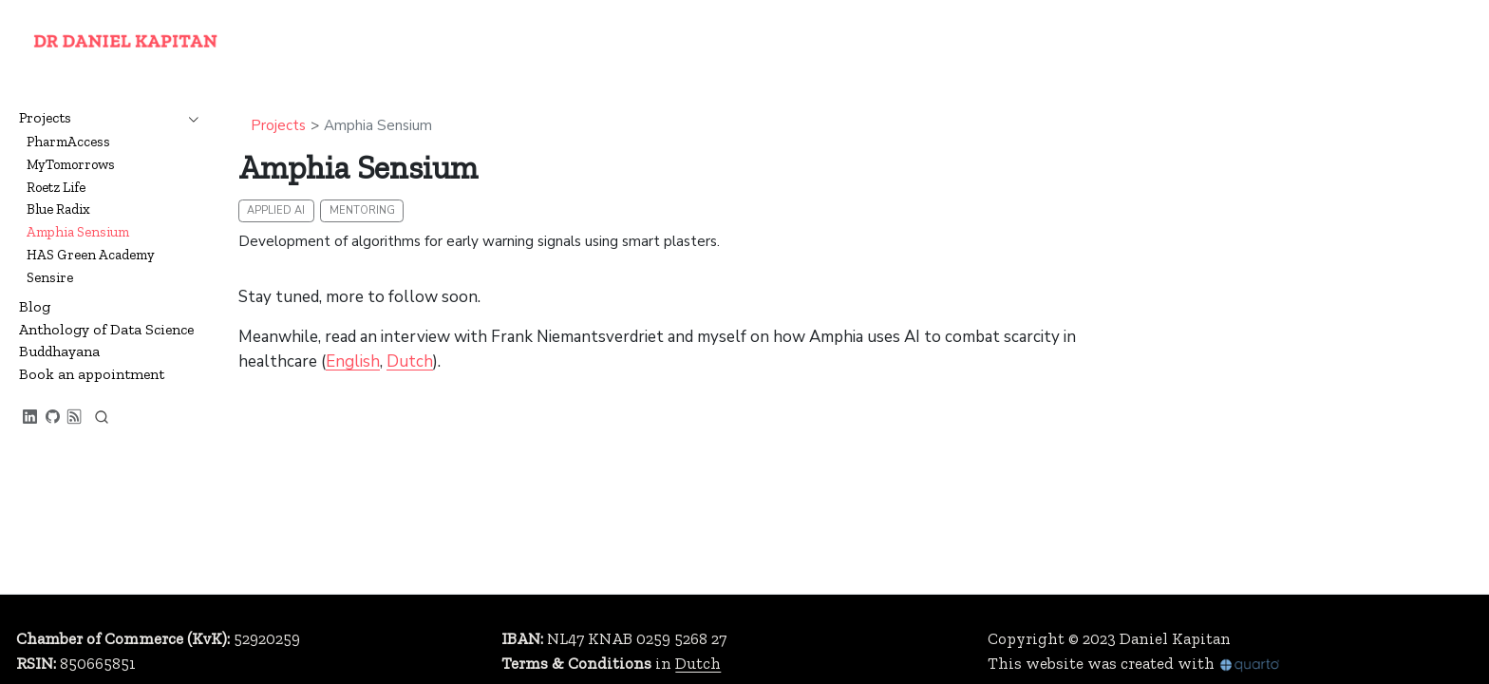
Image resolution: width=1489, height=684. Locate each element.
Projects (278, 125)
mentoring (362, 210)
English (353, 361)
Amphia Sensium (378, 125)
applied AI (276, 210)
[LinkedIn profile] (30, 417)
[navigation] (188, 118)
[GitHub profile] (53, 417)
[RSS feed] (75, 417)
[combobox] (101, 417)
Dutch (409, 361)
